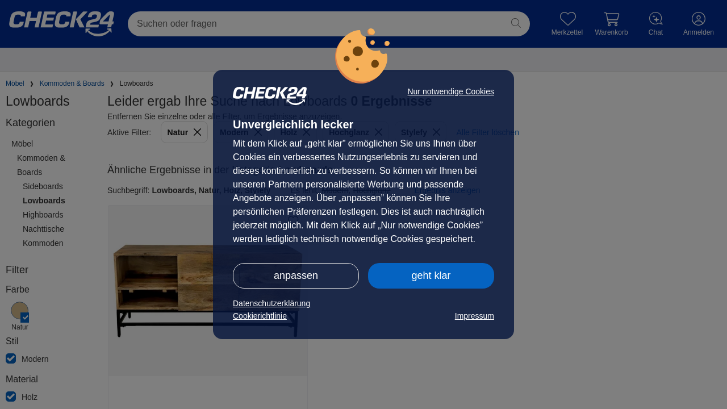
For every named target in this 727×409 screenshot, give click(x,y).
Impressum (474, 315)
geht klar (430, 275)
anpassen (296, 275)
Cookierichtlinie (260, 315)
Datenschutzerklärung (271, 303)
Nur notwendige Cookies (450, 91)
